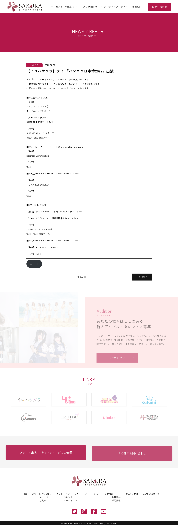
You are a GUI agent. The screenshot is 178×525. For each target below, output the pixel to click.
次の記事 (81, 277)
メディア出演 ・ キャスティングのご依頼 (46, 456)
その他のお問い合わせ (132, 457)
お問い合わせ (159, 6)
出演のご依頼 (131, 494)
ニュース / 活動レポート (89, 6)
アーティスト (70, 500)
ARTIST (34, 264)
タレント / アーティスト (68, 494)
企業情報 (108, 494)
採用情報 (116, 500)
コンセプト (57, 6)
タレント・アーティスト (117, 6)
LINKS (89, 381)
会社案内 (136, 6)
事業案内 (69, 6)
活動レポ (43, 500)
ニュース (43, 497)
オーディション (92, 494)
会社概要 (116, 497)
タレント (68, 497)
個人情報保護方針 (151, 494)
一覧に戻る (141, 277)
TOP (26, 494)
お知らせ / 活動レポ (42, 494)
